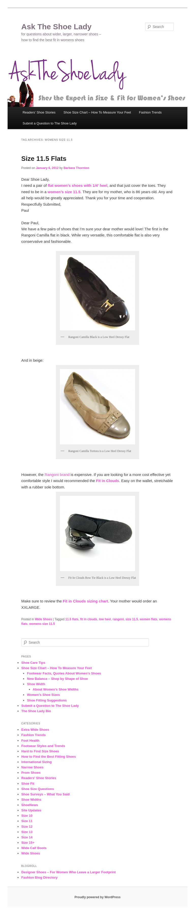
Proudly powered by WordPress (97, 897)
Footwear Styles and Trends (43, 746)
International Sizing (36, 762)
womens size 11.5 (42, 624)
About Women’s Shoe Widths (55, 689)
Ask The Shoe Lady (56, 26)
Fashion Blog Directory (39, 877)
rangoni (118, 619)
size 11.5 (131, 619)
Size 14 (26, 837)
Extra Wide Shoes (35, 729)
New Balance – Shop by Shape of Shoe (57, 679)
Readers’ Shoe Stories (39, 112)
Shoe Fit (27, 783)
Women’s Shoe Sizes (43, 695)
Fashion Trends (150, 112)
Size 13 (26, 832)
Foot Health (30, 740)
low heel (105, 619)
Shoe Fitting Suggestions (47, 700)
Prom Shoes (31, 773)
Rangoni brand (57, 474)
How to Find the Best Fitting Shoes (48, 756)
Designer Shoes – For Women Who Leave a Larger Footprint (68, 872)
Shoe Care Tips (33, 663)
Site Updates (31, 810)
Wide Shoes (43, 619)
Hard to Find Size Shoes (40, 751)
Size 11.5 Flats (44, 158)
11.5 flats (71, 619)
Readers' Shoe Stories (38, 778)
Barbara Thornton (76, 168)
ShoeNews (29, 805)
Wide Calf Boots (34, 848)
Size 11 (26, 821)
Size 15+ (28, 842)
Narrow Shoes (32, 767)
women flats (148, 619)
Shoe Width (36, 684)
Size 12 (26, 826)
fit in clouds (88, 619)
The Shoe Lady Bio (36, 711)
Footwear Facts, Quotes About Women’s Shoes (64, 673)
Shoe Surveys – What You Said (45, 794)
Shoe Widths (31, 799)
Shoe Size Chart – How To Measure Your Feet (97, 112)
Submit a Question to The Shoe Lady (50, 123)
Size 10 (26, 816)
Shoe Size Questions (37, 789)
